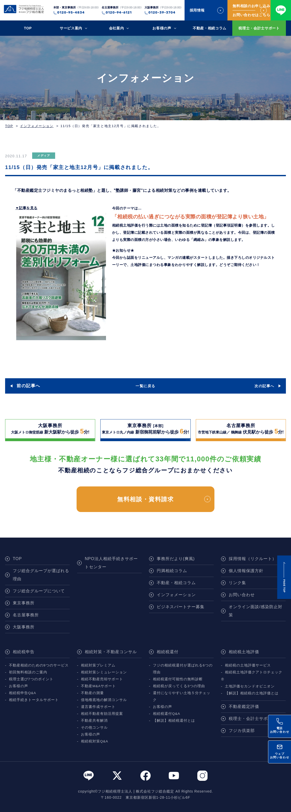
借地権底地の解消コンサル (104, 700)
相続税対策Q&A (94, 741)
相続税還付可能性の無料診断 (178, 679)
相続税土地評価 (244, 652)
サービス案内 (71, 28)
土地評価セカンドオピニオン (250, 686)
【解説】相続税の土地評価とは (251, 693)
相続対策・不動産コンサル (111, 652)
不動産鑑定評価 (244, 706)
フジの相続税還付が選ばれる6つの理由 (183, 668)
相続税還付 (167, 652)
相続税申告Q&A (22, 693)
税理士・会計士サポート (259, 28)
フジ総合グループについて (39, 591)
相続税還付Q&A (166, 714)
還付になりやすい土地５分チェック (181, 696)
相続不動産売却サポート (102, 679)
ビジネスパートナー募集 (180, 607)
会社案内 (116, 28)
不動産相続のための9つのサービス (39, 665)
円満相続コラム (172, 571)
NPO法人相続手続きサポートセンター (111, 563)
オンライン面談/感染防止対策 (255, 611)
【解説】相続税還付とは (174, 720)
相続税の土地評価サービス (248, 665)
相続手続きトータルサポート (34, 700)
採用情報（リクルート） (252, 559)
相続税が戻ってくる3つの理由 (179, 686)
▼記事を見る (26, 208)
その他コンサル (94, 727)
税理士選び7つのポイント (31, 679)
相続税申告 (23, 652)
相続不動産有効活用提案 (102, 714)
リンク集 (237, 583)
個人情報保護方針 (246, 571)
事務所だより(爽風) (176, 559)
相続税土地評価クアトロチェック (253, 672)
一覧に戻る (145, 386)
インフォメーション (36, 126)
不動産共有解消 (94, 720)
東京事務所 (23, 603)
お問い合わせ (242, 595)
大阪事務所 (23, 627)
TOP (28, 28)
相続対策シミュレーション (104, 672)
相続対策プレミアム (98, 665)
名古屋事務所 (26, 615)
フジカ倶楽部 (242, 730)
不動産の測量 (92, 693)
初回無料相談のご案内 (28, 672)
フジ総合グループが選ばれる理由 (41, 575)
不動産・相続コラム (209, 28)
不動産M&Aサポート (98, 686)
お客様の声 (161, 28)
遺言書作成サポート (98, 707)
